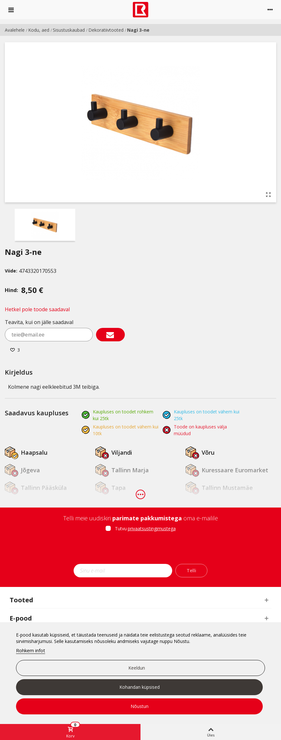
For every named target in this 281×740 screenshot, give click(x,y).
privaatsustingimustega (152, 528)
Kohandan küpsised (139, 687)
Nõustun (140, 706)
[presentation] (140, 549)
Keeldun (136, 668)
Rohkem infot (30, 650)
